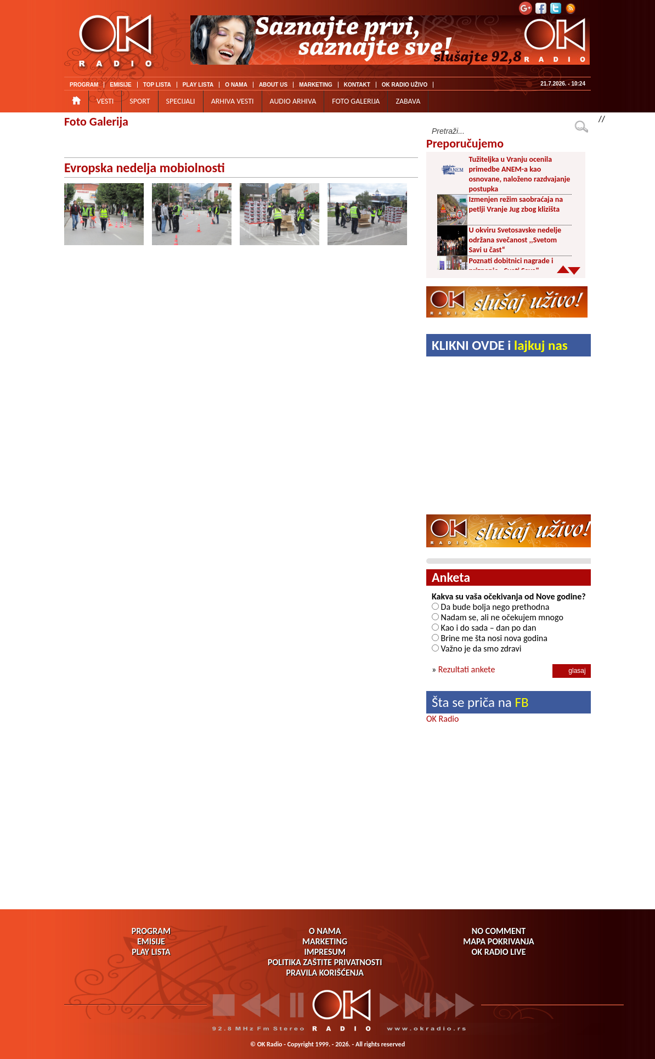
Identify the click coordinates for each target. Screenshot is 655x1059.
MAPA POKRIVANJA (498, 941)
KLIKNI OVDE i (500, 345)
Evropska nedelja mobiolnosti (144, 167)
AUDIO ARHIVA (293, 101)
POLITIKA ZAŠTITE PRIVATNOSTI (325, 962)
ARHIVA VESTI (232, 101)
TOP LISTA (157, 85)
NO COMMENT (499, 931)
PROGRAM (84, 85)
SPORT (139, 101)
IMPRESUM (324, 952)
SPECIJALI (180, 101)
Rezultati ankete (466, 669)
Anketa (451, 577)
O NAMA (236, 85)
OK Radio (442, 718)
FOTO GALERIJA (356, 101)
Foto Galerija (96, 121)
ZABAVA (408, 101)
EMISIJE (120, 85)
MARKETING (315, 85)
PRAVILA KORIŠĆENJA (325, 972)
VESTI (105, 101)
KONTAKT (357, 85)
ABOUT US (273, 85)
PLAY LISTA (198, 85)
